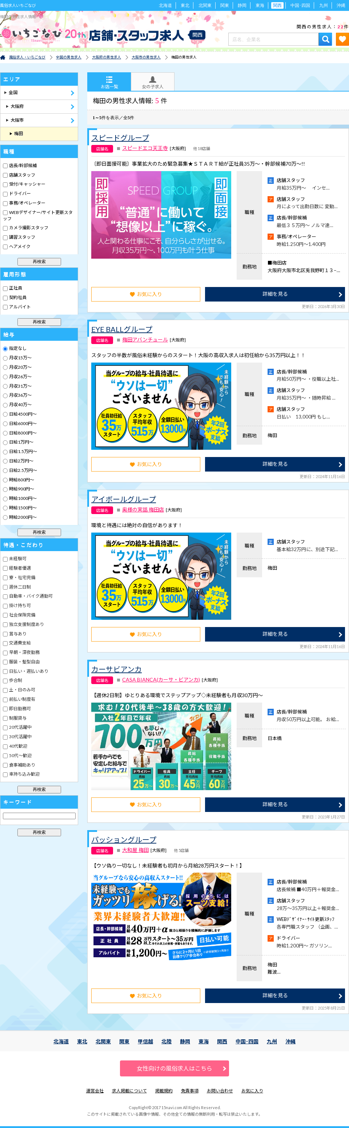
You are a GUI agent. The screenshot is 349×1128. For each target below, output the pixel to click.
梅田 (16, 133)
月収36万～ (20, 395)
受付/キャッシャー (26, 184)
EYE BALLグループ (121, 329)
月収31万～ (20, 386)
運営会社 (95, 1090)
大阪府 (15, 106)
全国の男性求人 (68, 57)
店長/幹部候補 (22, 165)
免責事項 (189, 1090)
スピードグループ (120, 137)
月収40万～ (20, 404)
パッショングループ (123, 839)
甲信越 (145, 1041)
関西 (222, 1041)
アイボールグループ (123, 499)
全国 (10, 92)
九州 (323, 5)
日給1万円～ (20, 442)
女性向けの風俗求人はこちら (174, 1068)
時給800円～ (21, 479)
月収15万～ (20, 357)
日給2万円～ (20, 461)
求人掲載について (129, 1090)
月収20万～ (20, 367)
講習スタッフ (21, 237)
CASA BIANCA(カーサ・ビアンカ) (161, 679)
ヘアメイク (19, 246)
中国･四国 (300, 5)
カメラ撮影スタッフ (28, 227)
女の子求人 (153, 82)
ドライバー (19, 193)
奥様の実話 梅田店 (143, 509)
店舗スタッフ (21, 175)
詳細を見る (275, 294)
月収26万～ (20, 376)
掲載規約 (164, 1090)
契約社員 (17, 297)
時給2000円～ (22, 517)
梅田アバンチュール (145, 339)
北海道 (165, 5)
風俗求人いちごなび (18, 5)
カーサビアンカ (116, 669)
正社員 (15, 288)
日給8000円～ (22, 433)
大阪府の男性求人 (106, 57)
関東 (224, 5)
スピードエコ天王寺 (145, 148)
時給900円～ (21, 489)
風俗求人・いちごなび (27, 57)
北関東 (205, 5)
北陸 (166, 1041)
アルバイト (19, 307)
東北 (185, 5)
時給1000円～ (22, 498)
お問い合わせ (220, 1090)
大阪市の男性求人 (146, 57)
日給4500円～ (22, 414)
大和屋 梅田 (135, 850)
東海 (260, 5)
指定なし (17, 348)
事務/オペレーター (26, 203)
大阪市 (15, 120)
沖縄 (341, 5)
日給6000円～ (22, 423)
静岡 (242, 5)
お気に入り (146, 294)
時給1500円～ (22, 507)
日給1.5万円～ (22, 451)
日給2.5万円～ (22, 470)
